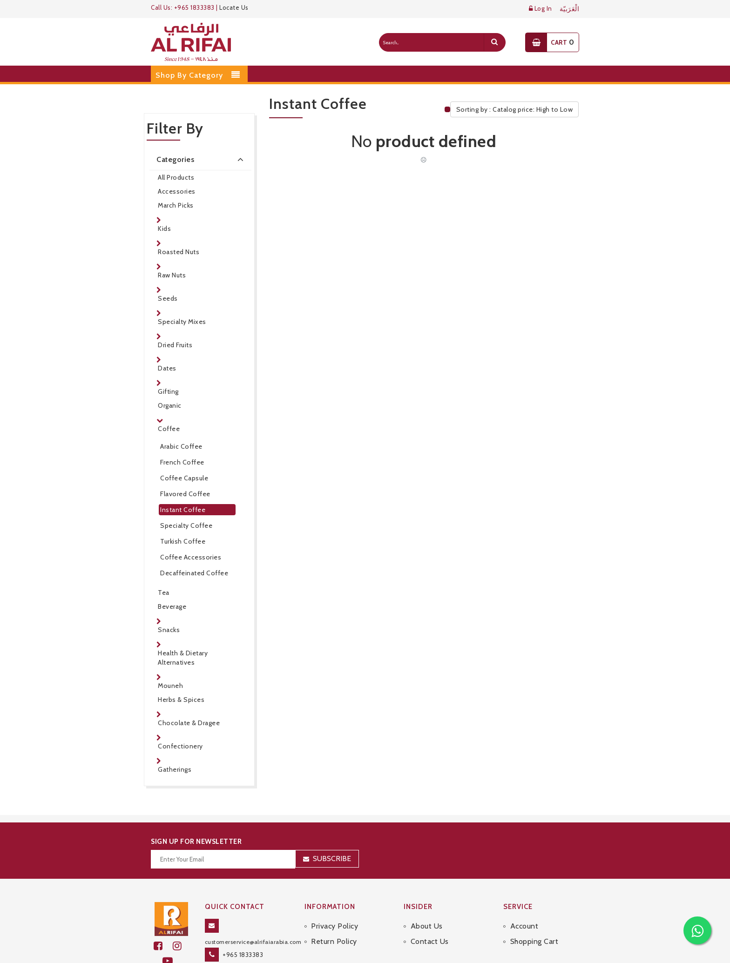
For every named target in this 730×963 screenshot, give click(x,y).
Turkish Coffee (182, 541)
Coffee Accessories (190, 557)
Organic (170, 405)
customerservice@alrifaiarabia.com (253, 941)
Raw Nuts (172, 275)
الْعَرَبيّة (570, 9)
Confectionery (180, 746)
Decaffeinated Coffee (194, 573)
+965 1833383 (243, 954)
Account (524, 926)
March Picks (176, 205)
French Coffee (182, 462)
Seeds (168, 298)
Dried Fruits (175, 345)
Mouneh (170, 685)
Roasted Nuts (178, 252)
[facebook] (163, 946)
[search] (494, 42)
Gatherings (174, 769)
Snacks (169, 630)
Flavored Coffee (185, 494)
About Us (427, 926)
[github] (181, 946)
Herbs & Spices (181, 699)
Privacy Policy (334, 926)
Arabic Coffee (181, 446)
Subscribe (332, 858)
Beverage (172, 606)
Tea (163, 592)
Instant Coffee (182, 509)
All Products (176, 177)
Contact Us (430, 941)
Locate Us (234, 7)
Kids (164, 228)
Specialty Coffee (186, 525)
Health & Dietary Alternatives (183, 658)
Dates (167, 368)
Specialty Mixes (182, 321)
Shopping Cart (534, 941)
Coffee (169, 428)
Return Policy (334, 941)
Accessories (177, 191)
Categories (201, 159)
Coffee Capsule (184, 478)
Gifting (168, 391)
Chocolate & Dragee (189, 723)
